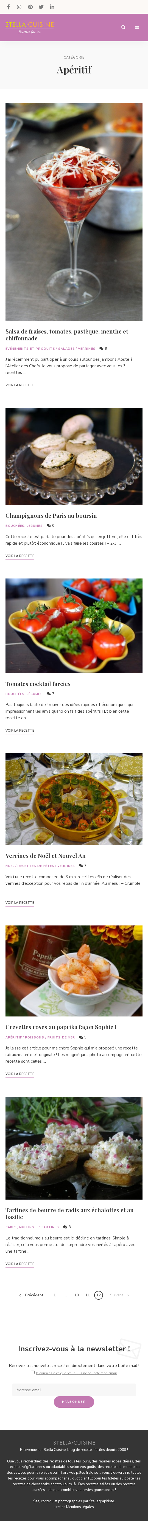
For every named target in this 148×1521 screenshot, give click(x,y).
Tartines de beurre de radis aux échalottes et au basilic (69, 1213)
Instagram (19, 7)
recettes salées (98, 1484)
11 (87, 1295)
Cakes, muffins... (21, 1227)
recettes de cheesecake (31, 1484)
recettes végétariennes (27, 1466)
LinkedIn (52, 7)
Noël (10, 866)
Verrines (87, 349)
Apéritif (13, 1037)
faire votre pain (47, 1472)
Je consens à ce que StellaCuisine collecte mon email (76, 1373)
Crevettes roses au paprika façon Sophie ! (60, 1026)
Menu (137, 27)
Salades (66, 349)
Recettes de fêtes (36, 866)
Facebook (8, 7)
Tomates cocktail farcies (38, 683)
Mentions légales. (80, 1507)
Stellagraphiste (101, 1501)
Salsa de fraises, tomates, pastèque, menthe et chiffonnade (66, 334)
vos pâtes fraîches (84, 1472)
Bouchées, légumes (24, 526)
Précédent (34, 1295)
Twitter (41, 7)
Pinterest (30, 7)
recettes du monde (120, 1466)
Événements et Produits (30, 349)
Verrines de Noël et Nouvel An (45, 855)
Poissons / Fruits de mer (50, 1037)
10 (76, 1295)
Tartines (50, 1227)
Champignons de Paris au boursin (51, 515)
